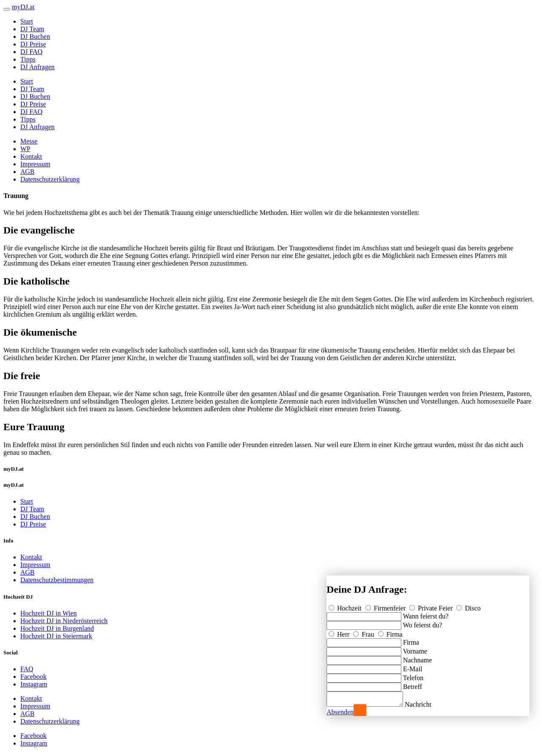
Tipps (27, 59)
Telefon (413, 675)
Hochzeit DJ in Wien (48, 613)
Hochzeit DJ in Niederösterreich (64, 620)
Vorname (415, 648)
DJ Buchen (35, 36)
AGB (27, 171)
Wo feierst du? (422, 622)
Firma (390, 631)
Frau (364, 631)
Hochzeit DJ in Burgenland (57, 628)
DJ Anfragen (37, 67)
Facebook (33, 676)
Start (26, 21)
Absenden (340, 712)
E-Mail (412, 666)
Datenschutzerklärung (49, 179)
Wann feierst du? (426, 613)
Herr (340, 631)
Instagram (33, 684)
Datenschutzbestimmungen (56, 579)
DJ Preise (33, 44)
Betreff (412, 684)
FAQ (26, 669)
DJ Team (32, 29)
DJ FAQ (31, 51)
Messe (29, 141)
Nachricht (426, 704)
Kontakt (31, 156)
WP (25, 148)
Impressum (35, 164)
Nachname (417, 657)
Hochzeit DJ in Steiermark (56, 636)
